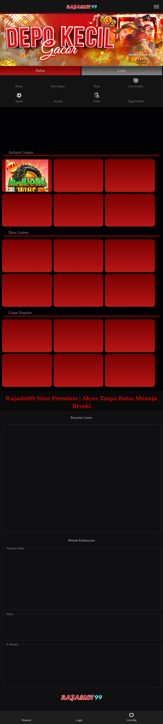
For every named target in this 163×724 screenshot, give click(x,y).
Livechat (131, 717)
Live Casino (135, 83)
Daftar (40, 71)
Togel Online (136, 98)
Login (122, 71)
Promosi (26, 717)
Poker (96, 98)
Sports (19, 98)
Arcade (58, 98)
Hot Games (58, 83)
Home (19, 83)
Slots (97, 83)
